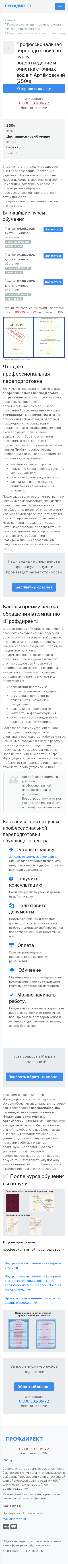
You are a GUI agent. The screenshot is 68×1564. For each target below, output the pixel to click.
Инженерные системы (23, 29)
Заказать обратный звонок (34, 1077)
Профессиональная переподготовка (34, 24)
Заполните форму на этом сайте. (33, 856)
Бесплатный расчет (34, 587)
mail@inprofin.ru (14, 1519)
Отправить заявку (34, 89)
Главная (9, 20)
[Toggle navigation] (60, 6)
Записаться (53, 229)
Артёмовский (32, 1513)
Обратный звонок (33, 1387)
